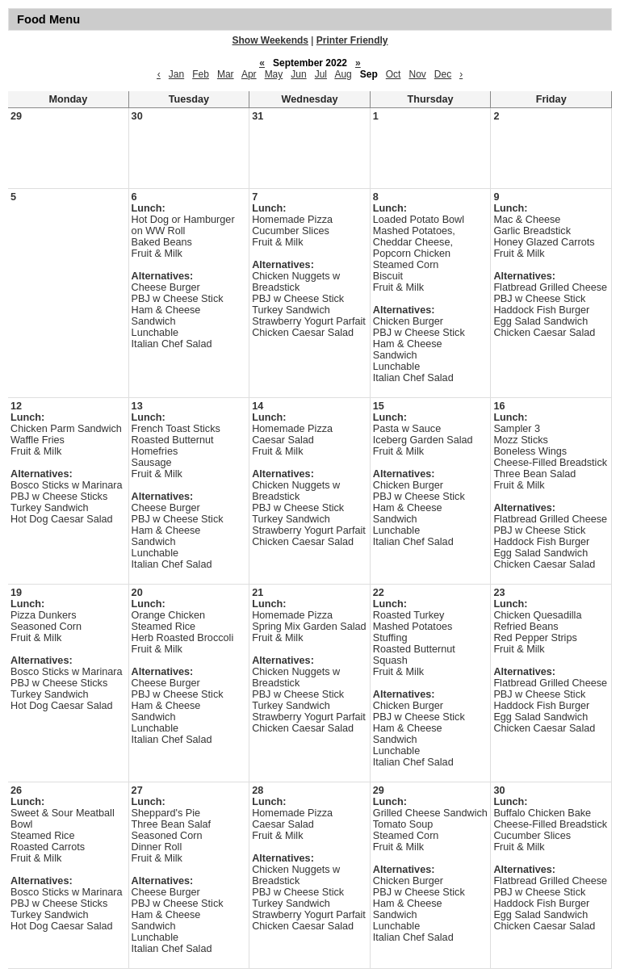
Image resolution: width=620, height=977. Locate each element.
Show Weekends (270, 40)
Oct (393, 74)
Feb (200, 74)
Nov (416, 74)
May (274, 74)
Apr (249, 74)
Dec (442, 74)
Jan (176, 74)
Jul (321, 74)
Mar (225, 74)
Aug (342, 74)
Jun (298, 74)
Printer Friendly (352, 40)
